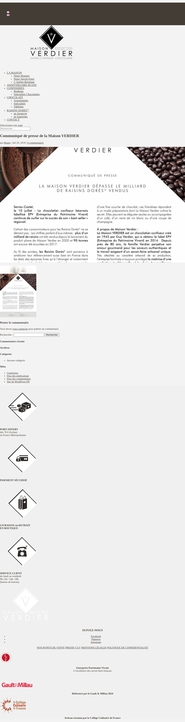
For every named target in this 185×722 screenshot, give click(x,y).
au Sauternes (21, 116)
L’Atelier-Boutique (24, 82)
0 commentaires (35, 142)
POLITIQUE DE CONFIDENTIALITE (127, 647)
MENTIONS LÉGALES (94, 647)
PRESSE (70, 647)
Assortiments (21, 100)
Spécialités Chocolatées (27, 94)
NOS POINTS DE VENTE (51, 647)
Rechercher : (6, 334)
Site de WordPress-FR (18, 381)
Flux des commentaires (19, 378)
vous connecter (20, 328)
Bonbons (18, 91)
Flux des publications (18, 375)
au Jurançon (20, 113)
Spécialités (20, 103)
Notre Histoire (21, 75)
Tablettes (19, 106)
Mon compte (13, 18)
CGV (78, 647)
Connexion (12, 373)
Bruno (7, 142)
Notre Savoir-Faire (24, 78)
